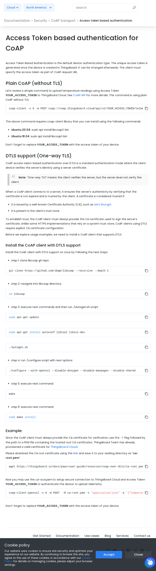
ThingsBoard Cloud (64, 447)
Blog (108, 536)
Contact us (142, 536)
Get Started (41, 536)
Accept (109, 554)
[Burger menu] (148, 7)
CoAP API (79, 95)
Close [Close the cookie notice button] (138, 554)
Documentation (67, 536)
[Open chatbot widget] (150, 562)
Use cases (91, 536)
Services (122, 536)
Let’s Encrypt (102, 204)
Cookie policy (17, 545)
